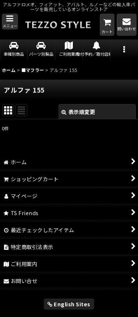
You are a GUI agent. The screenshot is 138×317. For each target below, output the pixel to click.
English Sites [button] (69, 304)
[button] (10, 22)
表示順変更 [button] (78, 112)
